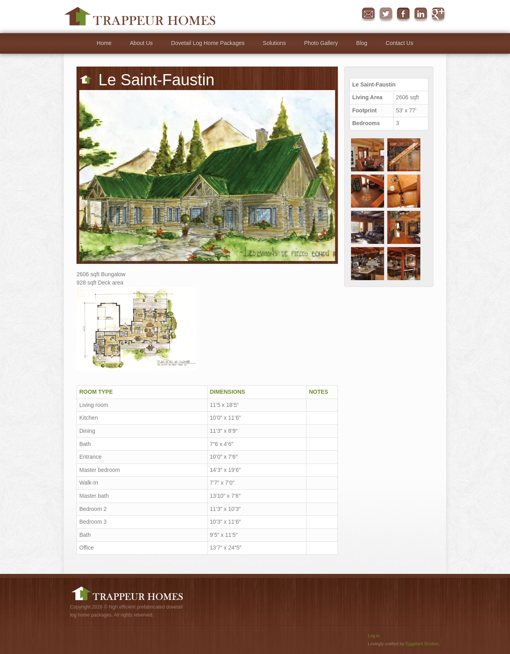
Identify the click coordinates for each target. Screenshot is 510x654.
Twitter (386, 14)
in (421, 14)
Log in (374, 635)
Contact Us (399, 43)
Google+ (438, 14)
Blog (361, 43)
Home (104, 43)
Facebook (403, 14)
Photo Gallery (321, 43)
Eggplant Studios (422, 643)
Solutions (274, 43)
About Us (141, 43)
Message (368, 14)
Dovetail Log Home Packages (208, 43)
